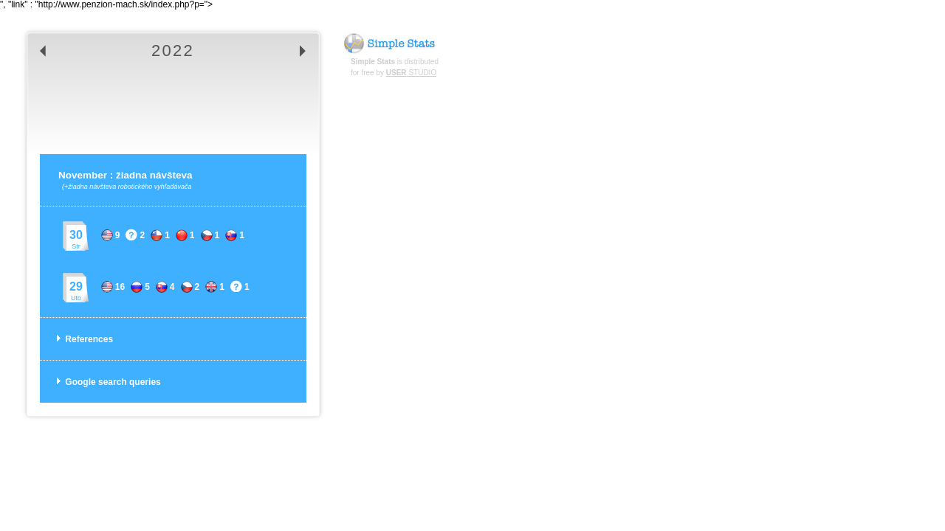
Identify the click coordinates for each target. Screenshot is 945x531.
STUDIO (411, 73)
